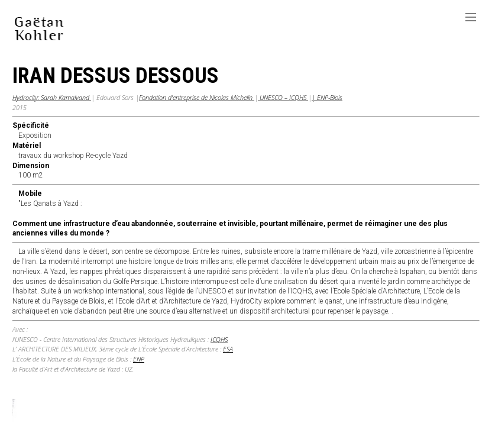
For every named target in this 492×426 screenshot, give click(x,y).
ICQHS (219, 339)
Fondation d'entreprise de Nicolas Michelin (196, 97)
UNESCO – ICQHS (283, 97)
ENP (138, 358)
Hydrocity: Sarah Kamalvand (51, 97)
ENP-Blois (328, 97)
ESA (228, 348)
